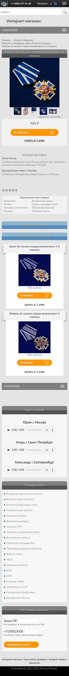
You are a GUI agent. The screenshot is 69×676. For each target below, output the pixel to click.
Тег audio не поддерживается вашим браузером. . (30, 430)
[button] (65, 11)
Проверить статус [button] (18, 644)
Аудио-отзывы (34, 410)
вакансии (34, 663)
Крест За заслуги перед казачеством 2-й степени (34, 248)
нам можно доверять (35, 659)
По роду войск (34, 485)
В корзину (27, 295)
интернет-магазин (12, 659)
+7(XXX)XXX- (21, 631)
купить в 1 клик (34, 140)
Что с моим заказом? (34, 610)
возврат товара (57, 659)
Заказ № (21, 620)
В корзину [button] (21, 132)
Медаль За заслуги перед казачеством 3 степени (34, 315)
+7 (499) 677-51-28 (21, 3)
